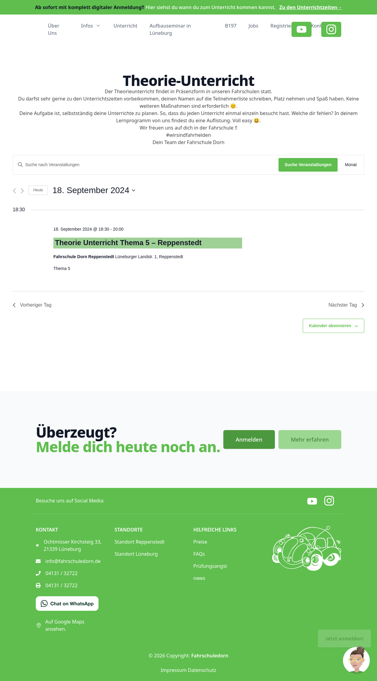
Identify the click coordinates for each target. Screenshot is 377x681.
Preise (200, 541)
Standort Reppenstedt (140, 541)
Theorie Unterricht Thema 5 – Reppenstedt (128, 243)
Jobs (253, 25)
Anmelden (249, 439)
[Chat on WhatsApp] (67, 603)
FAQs (199, 554)
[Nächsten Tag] (22, 191)
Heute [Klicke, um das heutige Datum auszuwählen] (38, 190)
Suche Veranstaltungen (308, 164)
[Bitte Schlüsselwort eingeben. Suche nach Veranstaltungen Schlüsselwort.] (146, 164)
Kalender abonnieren (330, 325)
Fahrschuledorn (209, 655)
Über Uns (53, 29)
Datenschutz (202, 670)
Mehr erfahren (310, 439)
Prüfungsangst (210, 566)
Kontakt (320, 25)
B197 (230, 25)
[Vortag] (14, 191)
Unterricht (125, 25)
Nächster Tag (346, 305)
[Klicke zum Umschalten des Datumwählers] (93, 190)
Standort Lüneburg (136, 554)
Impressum (174, 670)
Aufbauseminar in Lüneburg (170, 29)
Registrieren (284, 25)
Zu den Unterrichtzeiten (310, 7)
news (199, 578)
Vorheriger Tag (32, 305)
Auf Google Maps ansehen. (60, 625)
